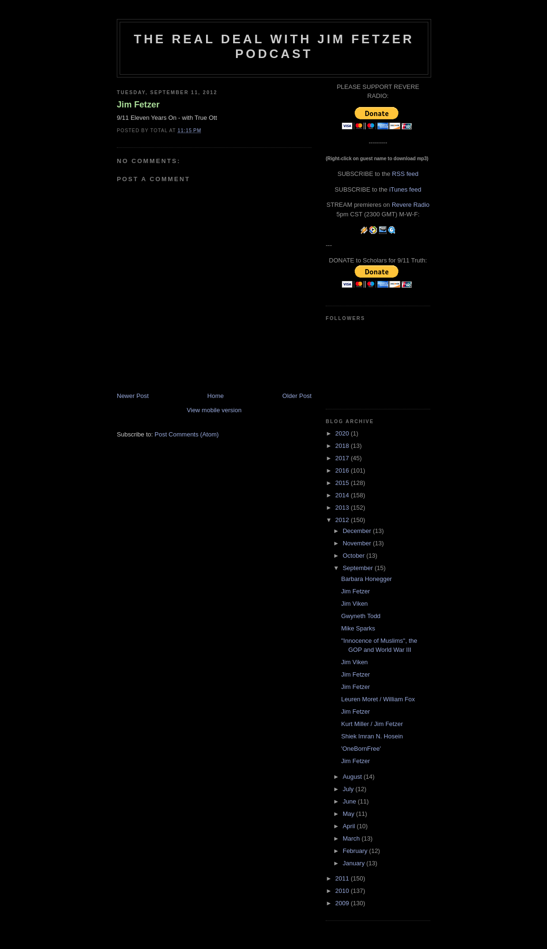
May (349, 813)
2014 (343, 495)
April (350, 826)
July (349, 789)
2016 (343, 470)
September (359, 567)
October (355, 555)
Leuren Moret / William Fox (378, 699)
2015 (343, 482)
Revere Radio (411, 204)
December (358, 530)
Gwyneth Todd (360, 616)
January (355, 863)
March (352, 838)
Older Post (297, 395)
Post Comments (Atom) (187, 434)
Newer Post (133, 395)
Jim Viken (354, 603)
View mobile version (214, 410)
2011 (343, 878)
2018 (343, 445)
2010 (343, 890)
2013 (343, 507)
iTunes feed (405, 189)
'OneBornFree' (361, 748)
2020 (343, 433)
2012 (343, 519)
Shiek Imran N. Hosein (372, 736)
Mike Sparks (358, 628)
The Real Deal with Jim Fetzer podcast (274, 46)
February (356, 850)
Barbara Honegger (366, 578)
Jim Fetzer (138, 104)
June (350, 801)
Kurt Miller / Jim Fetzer (372, 723)
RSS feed (405, 173)
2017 (343, 458)
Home (215, 395)
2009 (343, 903)
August (353, 776)
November (358, 543)
